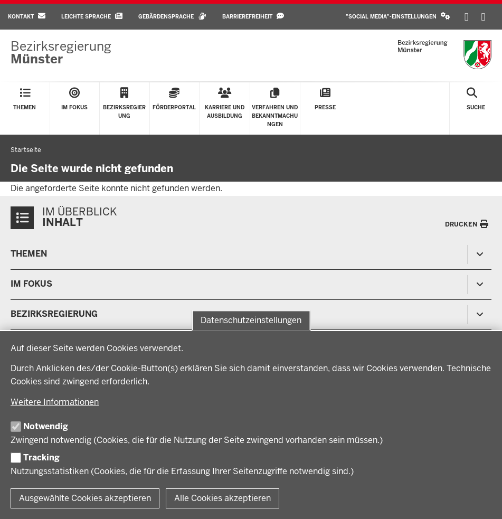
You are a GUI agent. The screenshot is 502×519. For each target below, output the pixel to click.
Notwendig (45, 426)
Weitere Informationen (55, 402)
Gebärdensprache (172, 16)
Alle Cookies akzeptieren (222, 498)
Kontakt (26, 16)
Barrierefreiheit (253, 16)
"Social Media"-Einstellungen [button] (398, 16)
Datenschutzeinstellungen (251, 320)
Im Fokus (31, 283)
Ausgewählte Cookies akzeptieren (85, 498)
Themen (29, 253)
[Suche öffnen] (476, 108)
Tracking (41, 457)
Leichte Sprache (91, 16)
